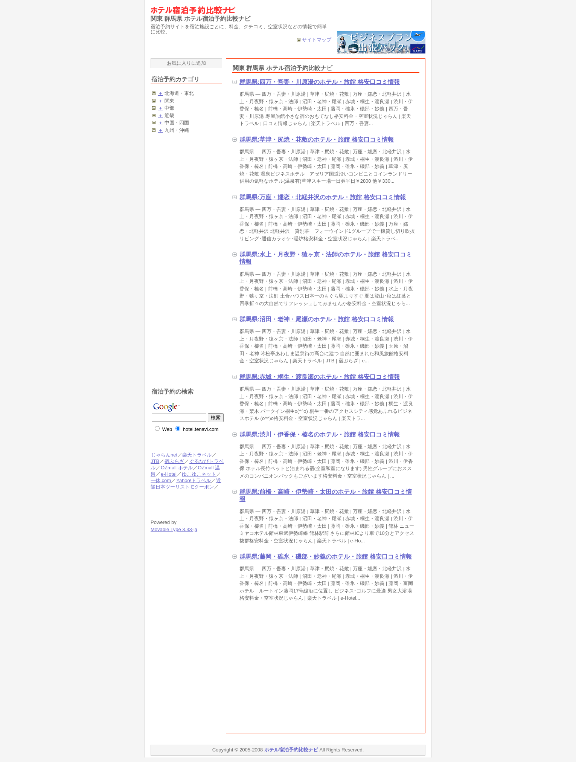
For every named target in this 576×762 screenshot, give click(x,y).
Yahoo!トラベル (193, 480)
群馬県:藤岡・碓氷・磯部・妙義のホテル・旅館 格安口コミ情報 (325, 556)
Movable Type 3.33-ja (174, 529)
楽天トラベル (197, 455)
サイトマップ (316, 40)
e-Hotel (168, 474)
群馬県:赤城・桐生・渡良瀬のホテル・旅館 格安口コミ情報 (319, 377)
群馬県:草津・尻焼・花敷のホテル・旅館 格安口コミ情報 (316, 139)
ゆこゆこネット (198, 474)
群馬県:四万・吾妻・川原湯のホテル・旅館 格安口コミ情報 (319, 82)
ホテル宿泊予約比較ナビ (291, 750)
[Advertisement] (295, 669)
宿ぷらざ (174, 461)
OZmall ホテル (176, 467)
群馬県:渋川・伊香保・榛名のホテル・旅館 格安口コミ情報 (319, 434)
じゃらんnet (164, 455)
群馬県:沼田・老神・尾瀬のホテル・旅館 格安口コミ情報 (316, 319)
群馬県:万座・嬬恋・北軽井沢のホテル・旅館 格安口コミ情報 (322, 197)
